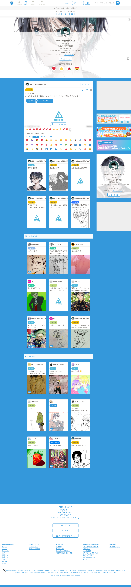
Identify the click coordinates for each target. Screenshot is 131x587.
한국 (3, 553)
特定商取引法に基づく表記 (64, 553)
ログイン (65, 525)
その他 (50, 137)
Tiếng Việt (5, 551)
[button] (4, 570)
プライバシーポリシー (63, 551)
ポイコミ (85, 559)
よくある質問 (87, 551)
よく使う (28, 137)
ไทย (3, 559)
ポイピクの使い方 (34, 549)
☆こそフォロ (65, 59)
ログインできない (88, 555)
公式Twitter (86, 549)
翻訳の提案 (11, 545)
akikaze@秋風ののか (65, 40)
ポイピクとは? (33, 547)
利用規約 (58, 547)
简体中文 (5, 555)
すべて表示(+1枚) (58, 124)
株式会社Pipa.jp (115, 547)
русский (4, 561)
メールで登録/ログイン (65, 535)
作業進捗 (29, 90)
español (4, 549)
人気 (35, 137)
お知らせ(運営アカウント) (91, 547)
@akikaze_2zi (69, 55)
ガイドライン (60, 549)
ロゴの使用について (89, 557)
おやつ (43, 137)
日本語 (4, 563)
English (4, 547)
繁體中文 (5, 557)
